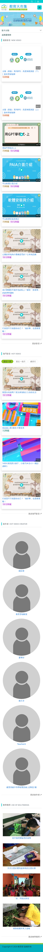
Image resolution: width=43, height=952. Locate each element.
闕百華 (21, 571)
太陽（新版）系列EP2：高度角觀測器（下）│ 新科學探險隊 (21, 72)
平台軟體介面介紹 (9, 183)
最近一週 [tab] (7, 361)
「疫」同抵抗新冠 (21, 898)
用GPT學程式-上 (9, 148)
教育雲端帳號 (21, 614)
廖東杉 (21, 657)
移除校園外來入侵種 (21, 928)
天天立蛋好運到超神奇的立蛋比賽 (21, 868)
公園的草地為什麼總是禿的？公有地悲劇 (19, 254)
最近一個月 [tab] (20, 361)
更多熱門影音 (34, 513)
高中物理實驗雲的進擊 (21, 838)
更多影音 (36, 343)
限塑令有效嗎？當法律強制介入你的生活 (19, 392)
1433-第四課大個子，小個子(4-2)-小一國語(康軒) (20, 464)
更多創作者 (35, 794)
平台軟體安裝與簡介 (10, 219)
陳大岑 (21, 700)
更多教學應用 (34, 936)
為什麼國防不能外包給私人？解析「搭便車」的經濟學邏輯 (21, 291)
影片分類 (5, 30)
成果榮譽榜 (6, 35)
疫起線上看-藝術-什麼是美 (13, 427)
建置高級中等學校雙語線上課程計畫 (21, 787)
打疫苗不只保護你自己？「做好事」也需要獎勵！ (21, 329)
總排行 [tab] (33, 361)
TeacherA (21, 744)
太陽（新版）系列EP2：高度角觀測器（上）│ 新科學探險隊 (21, 111)
